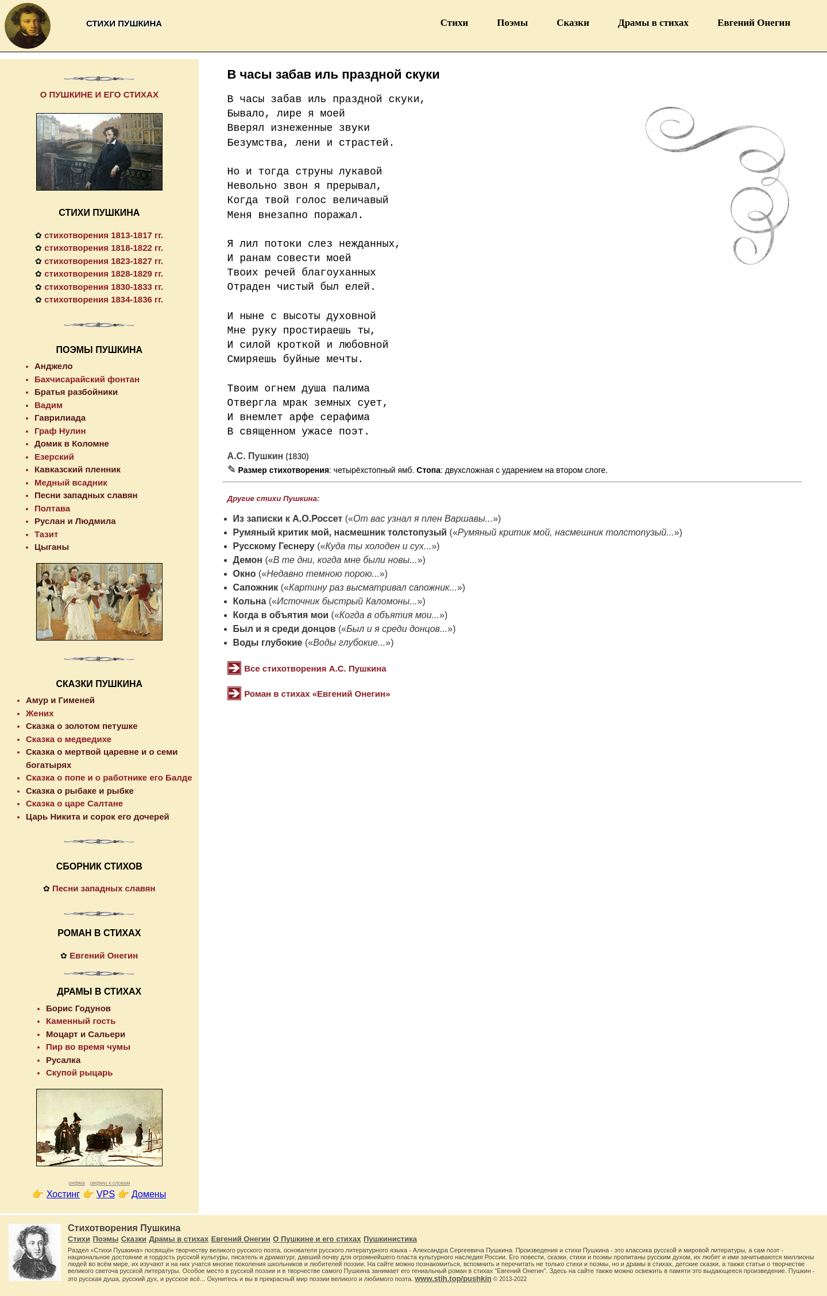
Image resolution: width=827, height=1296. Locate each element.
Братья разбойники (76, 392)
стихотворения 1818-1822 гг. (103, 248)
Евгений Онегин (753, 22)
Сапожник (256, 587)
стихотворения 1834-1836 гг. (103, 299)
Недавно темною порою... (323, 574)
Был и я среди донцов (284, 629)
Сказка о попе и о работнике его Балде (109, 777)
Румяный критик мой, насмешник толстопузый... (566, 532)
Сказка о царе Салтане (74, 803)
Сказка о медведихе (68, 739)
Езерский (54, 456)
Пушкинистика (390, 1239)
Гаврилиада (60, 417)
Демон (247, 560)
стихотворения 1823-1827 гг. (103, 261)
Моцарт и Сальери (85, 1034)
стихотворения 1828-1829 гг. (103, 273)
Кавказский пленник (77, 469)
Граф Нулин (60, 431)
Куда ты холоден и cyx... (378, 546)
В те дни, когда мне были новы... (345, 560)
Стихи (454, 22)
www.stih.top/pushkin (453, 1278)
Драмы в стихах (653, 22)
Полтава (52, 508)
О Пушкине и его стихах (317, 1239)
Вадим (48, 405)
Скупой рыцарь (79, 1072)
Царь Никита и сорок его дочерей (97, 816)
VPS (105, 1194)
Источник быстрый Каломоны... (347, 601)
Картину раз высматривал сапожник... (373, 587)
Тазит (46, 534)
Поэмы (512, 22)
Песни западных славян (86, 495)
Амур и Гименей (60, 700)
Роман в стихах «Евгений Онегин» (317, 694)
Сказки (573, 22)
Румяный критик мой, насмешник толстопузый (340, 532)
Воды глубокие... (349, 642)
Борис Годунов (78, 1008)
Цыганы (51, 547)
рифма (76, 1183)
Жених (40, 713)
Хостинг (63, 1194)
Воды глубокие (268, 642)
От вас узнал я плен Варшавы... (423, 518)
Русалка (63, 1060)
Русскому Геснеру (274, 546)
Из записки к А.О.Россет (288, 518)
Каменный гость (80, 1021)
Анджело (53, 366)
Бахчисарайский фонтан (87, 379)
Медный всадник (70, 482)
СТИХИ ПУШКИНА (99, 213)
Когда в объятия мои (281, 615)
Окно (244, 574)
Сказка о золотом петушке (82, 726)
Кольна (249, 601)
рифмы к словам (110, 1183)
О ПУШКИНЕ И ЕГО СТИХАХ (99, 94)
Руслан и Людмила (75, 521)
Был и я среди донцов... (396, 629)
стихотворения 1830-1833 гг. (103, 287)
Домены (149, 1194)
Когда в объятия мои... (389, 615)
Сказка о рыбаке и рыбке (80, 791)
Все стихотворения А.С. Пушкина (315, 668)
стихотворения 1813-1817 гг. (103, 235)
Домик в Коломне (71, 443)
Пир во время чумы (88, 1046)
